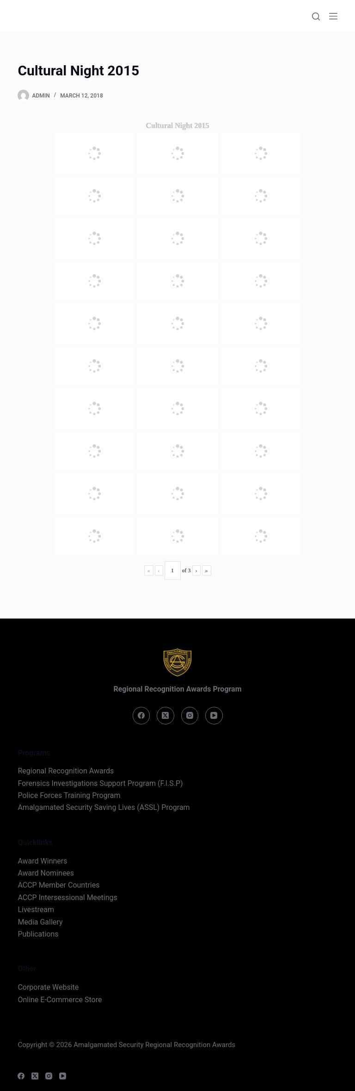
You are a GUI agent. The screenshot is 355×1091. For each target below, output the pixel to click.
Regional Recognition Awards (66, 770)
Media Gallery (40, 922)
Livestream (36, 909)
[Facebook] (141, 715)
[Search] (316, 16)
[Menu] (333, 16)
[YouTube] (214, 715)
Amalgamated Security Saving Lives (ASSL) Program (104, 807)
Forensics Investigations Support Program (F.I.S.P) (100, 783)
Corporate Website (48, 987)
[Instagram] (190, 715)
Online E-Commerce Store (60, 999)
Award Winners (42, 861)
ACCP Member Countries (58, 885)
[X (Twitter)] (165, 715)
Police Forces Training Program (69, 795)
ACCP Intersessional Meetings (67, 897)
